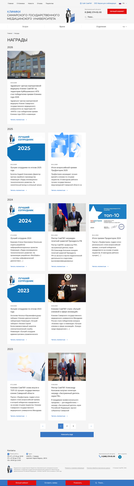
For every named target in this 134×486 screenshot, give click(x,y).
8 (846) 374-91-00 (93, 12)
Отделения (55, 27)
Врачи (34, 27)
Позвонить (78, 483)
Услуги (16, 27)
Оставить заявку (50, 483)
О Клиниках (21, 3)
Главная (10, 3)
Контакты (117, 27)
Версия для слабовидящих (107, 3)
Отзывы (39, 3)
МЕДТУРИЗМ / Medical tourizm (86, 27)
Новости (31, 3)
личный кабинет (117, 11)
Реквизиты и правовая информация (74, 468)
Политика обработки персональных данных (98, 468)
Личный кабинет (21, 483)
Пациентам (49, 3)
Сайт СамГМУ (87, 3)
